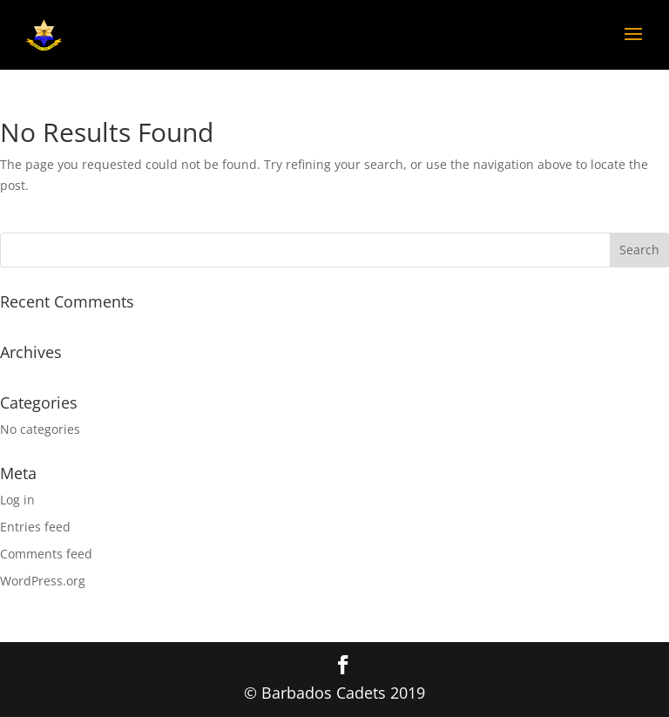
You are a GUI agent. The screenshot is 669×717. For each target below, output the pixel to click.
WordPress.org (42, 580)
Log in (17, 499)
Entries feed (35, 526)
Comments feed (46, 553)
